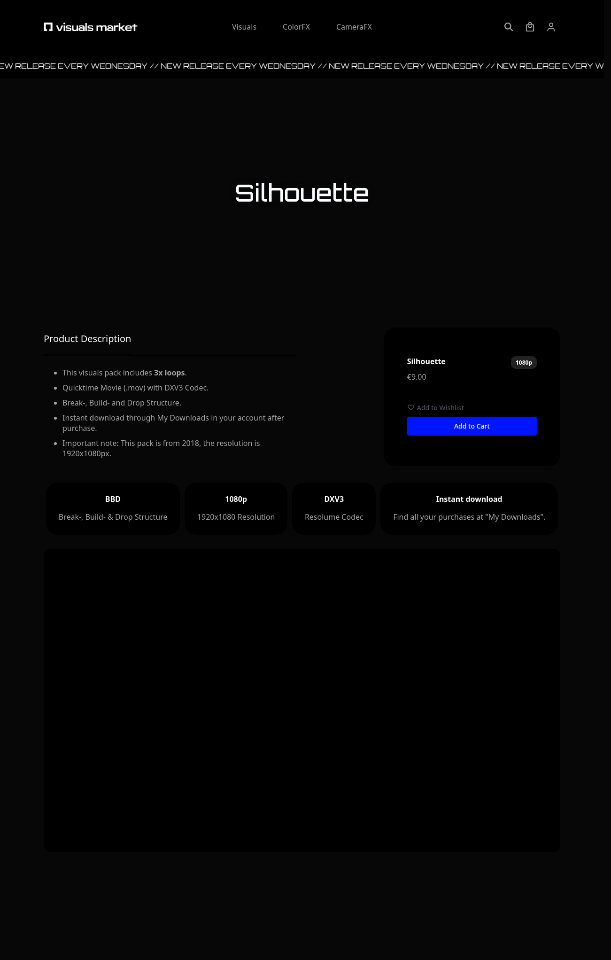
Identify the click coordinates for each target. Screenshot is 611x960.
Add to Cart (472, 425)
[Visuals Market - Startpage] (91, 26)
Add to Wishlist (435, 407)
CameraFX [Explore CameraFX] (354, 27)
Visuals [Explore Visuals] (244, 27)
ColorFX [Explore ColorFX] (296, 27)
